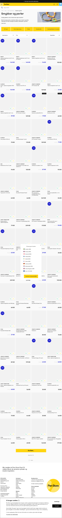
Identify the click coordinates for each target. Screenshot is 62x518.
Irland (32, 493)
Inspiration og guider (5, 487)
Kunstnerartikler (19, 479)
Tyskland (33, 495)
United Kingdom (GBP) (28, 268)
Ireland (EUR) (26, 258)
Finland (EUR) (27, 256)
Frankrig (33, 491)
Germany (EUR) (27, 263)
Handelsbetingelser (4, 493)
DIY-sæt (6, 29)
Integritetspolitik (4, 494)
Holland (33, 494)
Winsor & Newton (20, 497)
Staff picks (18, 488)
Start (2, 10)
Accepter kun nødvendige (12, 514)
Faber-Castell (19, 495)
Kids (5, 10)
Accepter (57, 506)
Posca (17, 496)
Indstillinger (56, 501)
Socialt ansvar (3, 491)
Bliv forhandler (3, 489)
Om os (1, 482)
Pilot (17, 492)
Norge (32, 489)
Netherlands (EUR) (28, 266)
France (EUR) (26, 261)
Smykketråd (38, 29)
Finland (32, 490)
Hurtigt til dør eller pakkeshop (31, 1)
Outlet (17, 486)
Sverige (33, 487)
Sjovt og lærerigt (11, 10)
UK (32, 497)
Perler (28, 29)
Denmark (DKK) (27, 254)
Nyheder (18, 487)
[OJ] (31, 7)
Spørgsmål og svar (4, 480)
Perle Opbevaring (17, 29)
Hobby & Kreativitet (20, 481)
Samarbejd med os (4, 488)
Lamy (17, 493)
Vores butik (3, 483)
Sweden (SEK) (27, 249)
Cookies (2, 496)
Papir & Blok (18, 483)
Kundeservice (3, 479)
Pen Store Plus (3, 485)
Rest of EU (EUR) (27, 271)
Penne (17, 482)
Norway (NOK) (27, 251)
